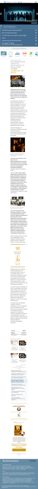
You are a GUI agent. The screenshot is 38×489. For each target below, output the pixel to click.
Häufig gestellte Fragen (25, 473)
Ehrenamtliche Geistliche (15, 473)
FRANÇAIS (5, 467)
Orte (29, 474)
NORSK (13, 468)
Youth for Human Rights (26, 482)
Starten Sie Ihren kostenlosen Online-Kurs (16, 479)
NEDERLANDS (28, 467)
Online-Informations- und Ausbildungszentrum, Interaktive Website (17, 388)
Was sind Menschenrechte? (9, 33)
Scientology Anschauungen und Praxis (18, 472)
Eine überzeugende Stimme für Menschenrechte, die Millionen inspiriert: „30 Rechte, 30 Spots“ (17, 381)
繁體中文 (22, 467)
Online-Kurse (5, 474)
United (3, 38)
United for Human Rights (15, 482)
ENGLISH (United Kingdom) (20, 466)
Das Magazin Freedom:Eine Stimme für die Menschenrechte (12, 44)
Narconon (31, 54)
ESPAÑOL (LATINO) (25, 468)
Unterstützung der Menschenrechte (11, 41)
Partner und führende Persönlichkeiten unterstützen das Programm (18, 398)
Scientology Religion (28, 478)
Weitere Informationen (13, 474)
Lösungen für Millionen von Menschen (16, 395)
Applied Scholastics (17, 54)
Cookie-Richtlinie (17, 486)
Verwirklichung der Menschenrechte (12, 30)
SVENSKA (18, 468)
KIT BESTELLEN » (19, 449)
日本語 (13, 467)
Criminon (25, 54)
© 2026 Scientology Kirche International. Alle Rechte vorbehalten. (15, 485)
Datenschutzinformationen (7, 486)
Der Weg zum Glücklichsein (10, 54)
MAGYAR (9, 468)
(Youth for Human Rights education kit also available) (19, 454)
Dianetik (11, 478)
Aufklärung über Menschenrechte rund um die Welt (18, 392)
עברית (9, 467)
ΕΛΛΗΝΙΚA (12, 469)
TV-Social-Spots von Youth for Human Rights (14, 35)
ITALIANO (17, 469)
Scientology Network (18, 478)
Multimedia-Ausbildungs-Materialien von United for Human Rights (18, 377)
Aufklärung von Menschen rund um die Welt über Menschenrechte (18, 374)
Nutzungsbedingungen (26, 486)
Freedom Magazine (6, 481)
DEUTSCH (5, 468)
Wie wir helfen (4, 56)
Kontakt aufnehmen (23, 474)
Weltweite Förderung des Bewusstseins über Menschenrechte (18, 371)
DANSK (28, 466)
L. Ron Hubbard (6, 472)
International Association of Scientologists (23, 480)
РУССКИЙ (18, 467)
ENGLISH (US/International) (8, 466)
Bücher (32, 473)
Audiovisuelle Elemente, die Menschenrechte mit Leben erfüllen (18, 385)
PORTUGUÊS (23, 469)
